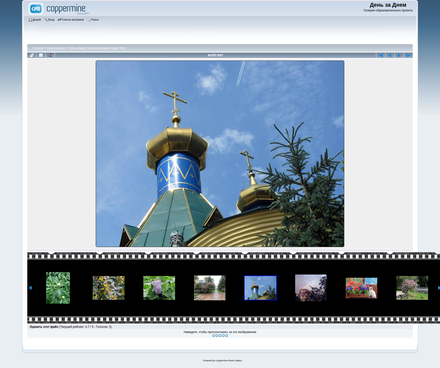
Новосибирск (56, 48)
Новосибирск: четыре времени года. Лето (97, 48)
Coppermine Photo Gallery (229, 360)
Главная (38, 48)
